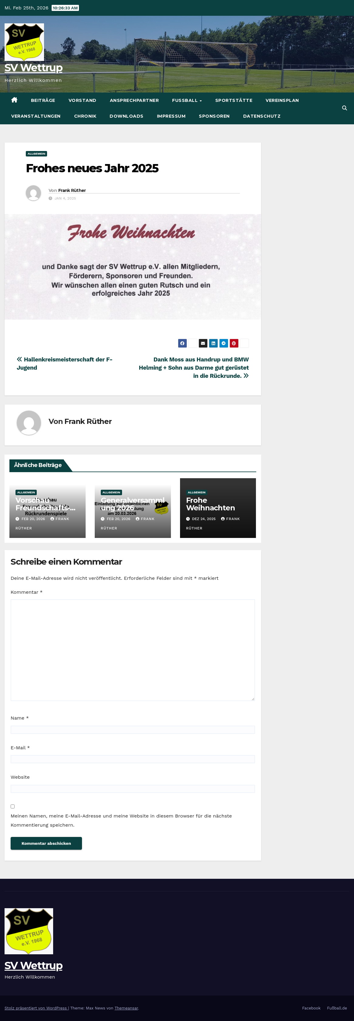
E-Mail (20, 748)
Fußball (185, 100)
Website (20, 777)
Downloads (127, 116)
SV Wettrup (33, 67)
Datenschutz (262, 116)
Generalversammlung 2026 (133, 504)
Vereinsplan (282, 100)
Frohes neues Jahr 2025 (92, 168)
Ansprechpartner (134, 100)
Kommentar (27, 592)
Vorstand (83, 100)
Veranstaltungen (36, 116)
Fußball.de (337, 1008)
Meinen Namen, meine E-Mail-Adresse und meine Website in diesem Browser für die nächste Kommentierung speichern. (121, 820)
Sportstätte (234, 100)
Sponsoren (214, 116)
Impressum (171, 116)
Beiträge (43, 100)
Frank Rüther (72, 190)
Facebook (311, 1008)
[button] (344, 108)
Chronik (85, 116)
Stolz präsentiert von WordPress (36, 1008)
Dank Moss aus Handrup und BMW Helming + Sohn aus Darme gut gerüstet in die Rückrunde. (194, 367)
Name (20, 718)
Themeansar (126, 1008)
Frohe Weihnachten (210, 504)
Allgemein (36, 153)
